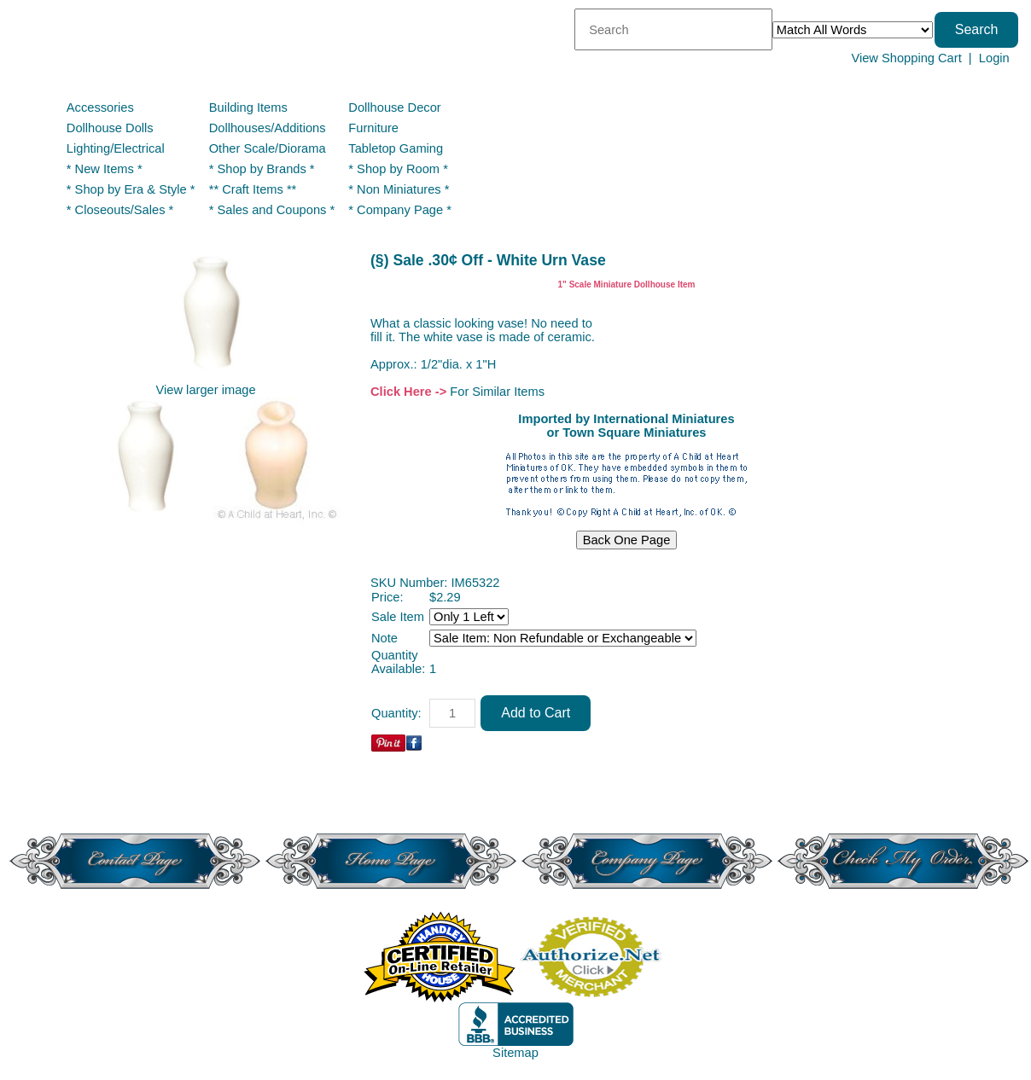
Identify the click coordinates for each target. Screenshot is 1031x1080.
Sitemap (515, 1053)
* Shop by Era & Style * (131, 189)
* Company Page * (399, 210)
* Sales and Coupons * (272, 210)
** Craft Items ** (253, 189)
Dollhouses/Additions (267, 128)
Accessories (100, 107)
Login (994, 58)
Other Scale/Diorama (267, 148)
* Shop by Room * (398, 169)
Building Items (248, 107)
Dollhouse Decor (394, 107)
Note (384, 638)
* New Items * (105, 169)
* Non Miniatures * (398, 189)
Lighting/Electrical (117, 148)
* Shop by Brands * (262, 169)
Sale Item (397, 617)
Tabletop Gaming (395, 148)
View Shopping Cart (906, 58)
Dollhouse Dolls (110, 128)
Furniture (373, 128)
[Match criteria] (852, 29)
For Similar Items (497, 391)
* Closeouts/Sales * (120, 210)
